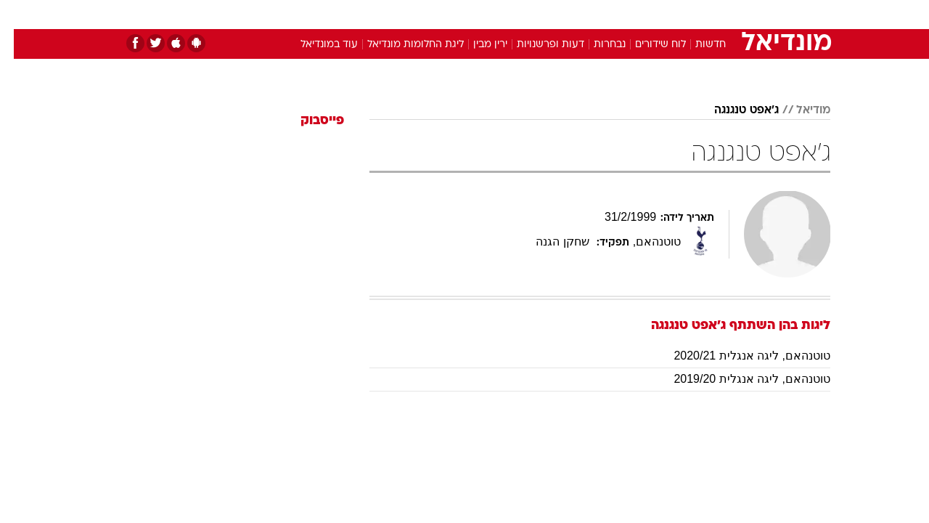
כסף (539, 14)
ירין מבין (476, 44)
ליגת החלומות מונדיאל (401, 44)
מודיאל (799, 110)
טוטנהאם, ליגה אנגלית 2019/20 (738, 379)
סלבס (579, 14)
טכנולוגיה (352, 14)
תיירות (406, 14)
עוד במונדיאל (315, 44)
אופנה (299, 14)
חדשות (721, 14)
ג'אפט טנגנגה (732, 110)
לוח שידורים (646, 44)
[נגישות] (20, 15)
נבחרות (596, 44)
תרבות (625, 14)
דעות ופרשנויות (536, 44)
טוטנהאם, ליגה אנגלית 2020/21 (738, 355)
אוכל (501, 14)
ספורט (672, 14)
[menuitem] (712, 15)
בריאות (455, 14)
